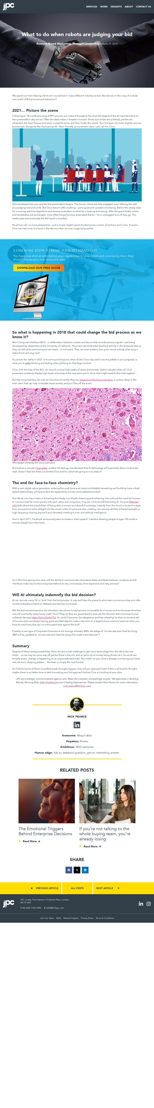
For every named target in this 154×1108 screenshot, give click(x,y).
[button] (69, 870)
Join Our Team (47, 918)
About (129, 6)
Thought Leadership (85, 43)
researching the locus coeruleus (95, 379)
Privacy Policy (87, 918)
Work (104, 6)
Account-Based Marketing (53, 43)
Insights (116, 6)
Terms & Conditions (105, 918)
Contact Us (143, 6)
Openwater (41, 468)
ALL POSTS (77, 888)
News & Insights (71, 918)
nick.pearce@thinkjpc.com (77, 686)
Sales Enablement (49, 682)
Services (91, 6)
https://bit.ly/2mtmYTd (44, 617)
